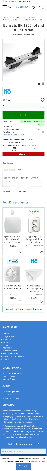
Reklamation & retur (11, 353)
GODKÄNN (23, 466)
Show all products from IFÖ (14, 134)
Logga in (6, 359)
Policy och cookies (38, 461)
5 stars (14, 170)
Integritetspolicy (10, 350)
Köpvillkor (7, 348)
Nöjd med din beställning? (14, 356)
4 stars (12, 170)
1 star (5, 170)
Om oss (6, 334)
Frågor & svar (8, 336)
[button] (5, 7)
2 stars (7, 170)
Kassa (5, 345)
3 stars (9, 170)
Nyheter (6, 342)
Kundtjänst (7, 339)
